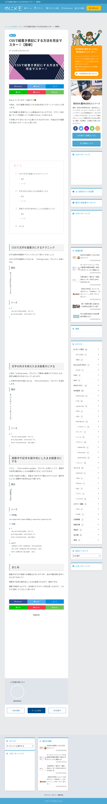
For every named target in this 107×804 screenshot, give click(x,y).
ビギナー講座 (86, 504)
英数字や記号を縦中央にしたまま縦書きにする (37, 208)
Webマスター (86, 385)
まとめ (21, 226)
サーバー (87, 432)
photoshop (88, 457)
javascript (87, 406)
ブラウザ (87, 499)
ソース (23, 183)
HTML (87, 514)
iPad (87, 478)
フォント (87, 463)
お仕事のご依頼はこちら (86, 135)
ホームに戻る (36, 710)
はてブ (54, 86)
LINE (18, 92)
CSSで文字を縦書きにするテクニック (33, 173)
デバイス (86, 468)
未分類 (86, 535)
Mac (87, 488)
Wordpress (67, 8)
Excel (87, 370)
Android (87, 473)
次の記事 (57, 710)
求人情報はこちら (86, 143)
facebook (18, 86)
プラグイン (88, 427)
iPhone (87, 483)
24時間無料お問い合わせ (86, 74)
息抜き (86, 530)
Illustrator (88, 452)
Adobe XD (88, 447)
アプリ (87, 493)
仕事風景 (86, 519)
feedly (55, 92)
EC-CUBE (87, 354)
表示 (22, 179)
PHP (87, 411)
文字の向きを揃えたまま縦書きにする (33, 191)
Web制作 (14, 26)
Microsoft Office (86, 365)
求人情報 (79, 8)
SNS (86, 380)
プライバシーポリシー (51, 795)
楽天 (87, 360)
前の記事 (16, 710)
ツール (87, 437)
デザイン (38, 8)
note (86, 375)
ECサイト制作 (52, 8)
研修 (86, 540)
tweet (36, 86)
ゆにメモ (48, 801)
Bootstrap (87, 396)
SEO (87, 416)
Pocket (36, 92)
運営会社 (94, 8)
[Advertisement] (36, 143)
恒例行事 (86, 524)
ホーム (28, 8)
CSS (20, 26)
